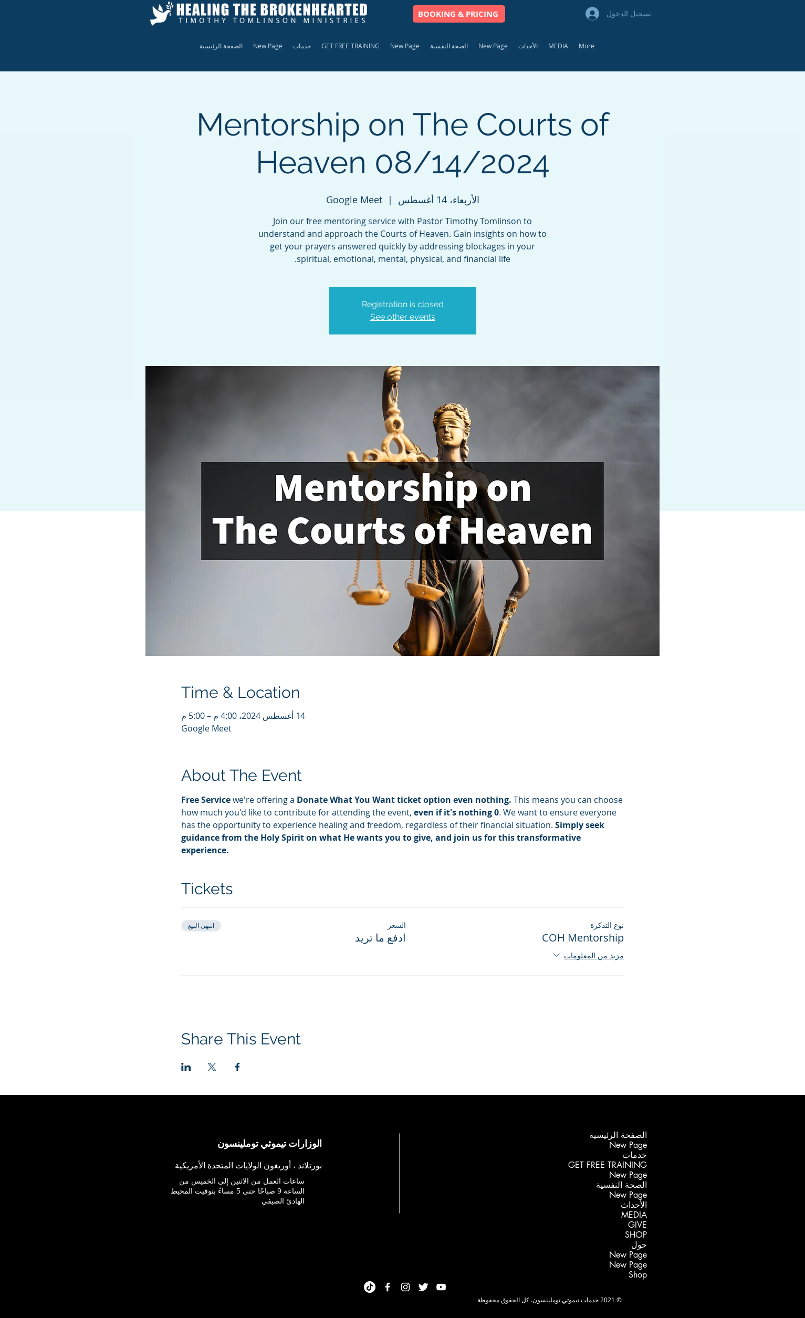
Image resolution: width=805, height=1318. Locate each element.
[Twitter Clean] (423, 1287)
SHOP (636, 1235)
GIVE (637, 1225)
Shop (638, 1275)
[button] (302, 46)
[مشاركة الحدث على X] (212, 1067)
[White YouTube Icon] (441, 1287)
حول (639, 1245)
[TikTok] (369, 1287)
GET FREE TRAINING (607, 1165)
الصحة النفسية (621, 1185)
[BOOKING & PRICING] (459, 14)
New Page (628, 1145)
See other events (402, 317)
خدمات (634, 1155)
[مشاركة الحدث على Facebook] (238, 1067)
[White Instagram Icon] (405, 1287)
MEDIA (634, 1215)
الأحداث (634, 1205)
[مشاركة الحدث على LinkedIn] (186, 1067)
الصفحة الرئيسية (618, 1135)
